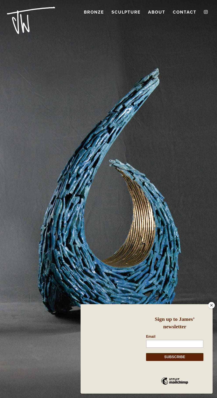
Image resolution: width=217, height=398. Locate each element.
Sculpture (126, 12)
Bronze (94, 12)
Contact (184, 12)
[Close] (211, 305)
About (156, 12)
